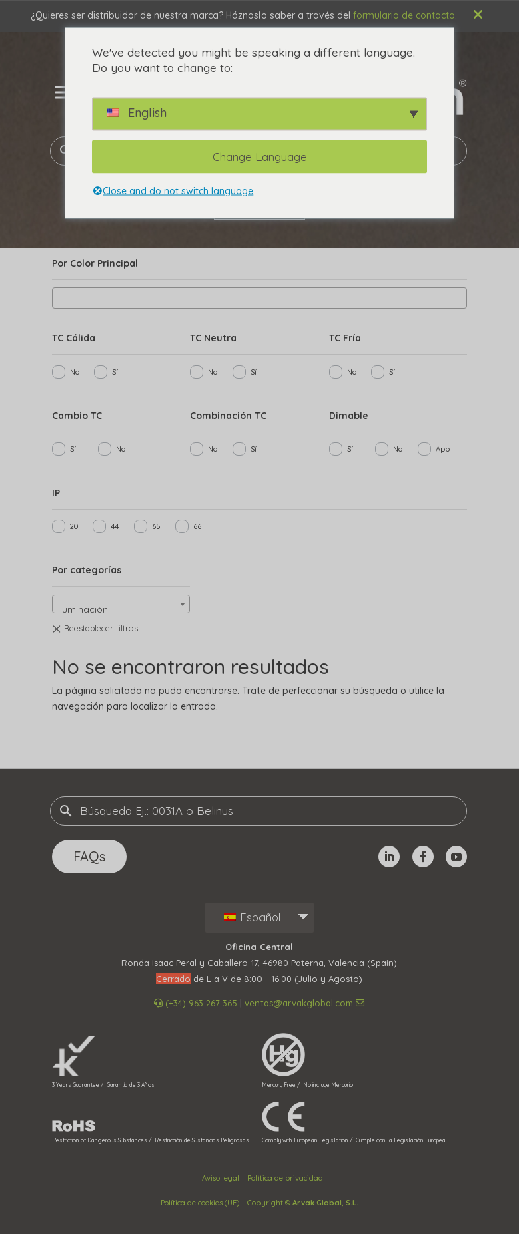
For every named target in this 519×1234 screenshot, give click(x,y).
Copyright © (302, 1202)
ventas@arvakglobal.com (304, 1002)
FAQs (89, 856)
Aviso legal (220, 1178)
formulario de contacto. (405, 15)
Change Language (260, 157)
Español (252, 917)
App (443, 449)
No (74, 372)
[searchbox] (59, 296)
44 (115, 526)
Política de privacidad (285, 1178)
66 (197, 526)
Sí (115, 372)
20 (74, 526)
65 (156, 526)
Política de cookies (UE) (200, 1202)
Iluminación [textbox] (83, 609)
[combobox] (259, 298)
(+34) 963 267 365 (195, 1002)
